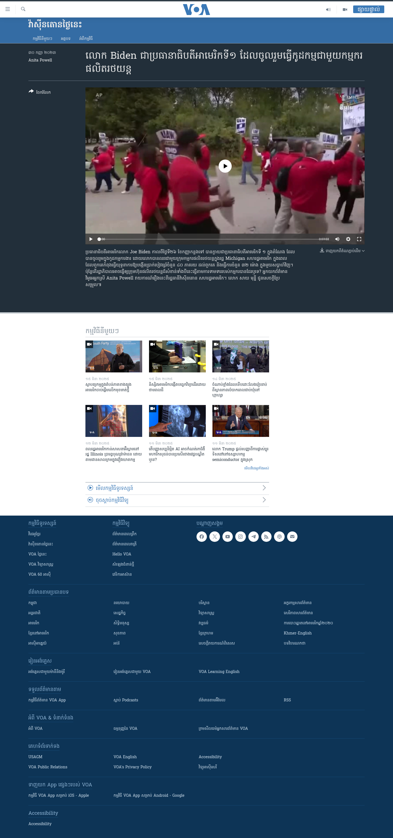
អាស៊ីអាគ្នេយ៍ (37, 643)
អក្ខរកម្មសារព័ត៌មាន (298, 603)
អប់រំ (117, 643)
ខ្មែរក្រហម (206, 633)
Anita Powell (40, 60)
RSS (287, 700)
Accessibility (210, 757)
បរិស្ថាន (204, 603)
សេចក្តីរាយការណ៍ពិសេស (217, 643)
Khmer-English (298, 633)
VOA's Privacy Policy (133, 767)
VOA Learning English (219, 672)
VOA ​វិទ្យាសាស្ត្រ (40, 565)
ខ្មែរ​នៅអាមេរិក (38, 633)
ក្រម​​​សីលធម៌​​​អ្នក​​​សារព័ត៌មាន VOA (223, 729)
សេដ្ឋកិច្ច (120, 613)
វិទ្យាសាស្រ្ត (206, 613)
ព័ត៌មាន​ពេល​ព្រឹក (124, 534)
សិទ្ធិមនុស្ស (121, 623)
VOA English (125, 757)
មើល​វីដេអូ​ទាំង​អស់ (256, 468)
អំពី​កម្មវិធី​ (86, 39)
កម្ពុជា (32, 603)
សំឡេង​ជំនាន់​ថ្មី (123, 565)
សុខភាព (120, 633)
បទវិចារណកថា (294, 643)
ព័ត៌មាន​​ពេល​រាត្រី (124, 544)
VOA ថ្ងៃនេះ (37, 554)
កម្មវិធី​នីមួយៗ (42, 39)
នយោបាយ (121, 603)
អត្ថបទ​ (66, 39)
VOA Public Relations (47, 767)
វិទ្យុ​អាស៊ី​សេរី (208, 767)
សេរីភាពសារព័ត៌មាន (298, 613)
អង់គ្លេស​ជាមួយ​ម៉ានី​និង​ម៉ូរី (46, 672)
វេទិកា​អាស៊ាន (122, 575)
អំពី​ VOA (35, 729)
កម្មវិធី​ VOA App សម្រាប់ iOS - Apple (58, 796)
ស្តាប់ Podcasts (126, 700)
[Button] (40, 93)
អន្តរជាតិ (34, 613)
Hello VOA (121, 554)
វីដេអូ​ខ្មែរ (34, 534)
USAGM (35, 757)
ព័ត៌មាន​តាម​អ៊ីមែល (212, 700)
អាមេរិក (33, 623)
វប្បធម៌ (203, 623)
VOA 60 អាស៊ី (39, 575)
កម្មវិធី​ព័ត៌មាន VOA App (47, 700)
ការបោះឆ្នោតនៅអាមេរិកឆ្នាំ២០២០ (308, 623)
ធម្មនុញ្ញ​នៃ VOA (126, 729)
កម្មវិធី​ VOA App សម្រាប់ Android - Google (149, 796)
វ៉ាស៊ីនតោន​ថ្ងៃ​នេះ (40, 544)
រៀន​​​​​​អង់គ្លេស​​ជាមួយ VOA (132, 672)
